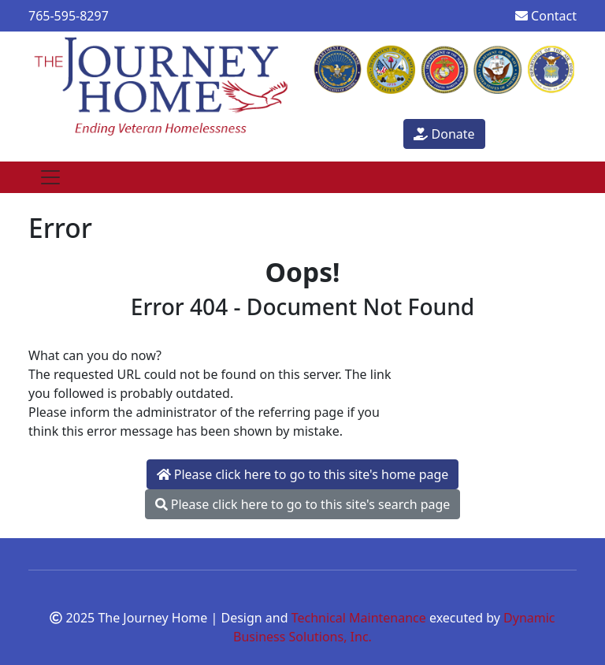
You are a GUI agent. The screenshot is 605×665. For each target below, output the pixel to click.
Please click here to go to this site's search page (303, 504)
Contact (546, 15)
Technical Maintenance (358, 617)
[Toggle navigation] (50, 177)
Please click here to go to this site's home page (303, 474)
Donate (444, 134)
